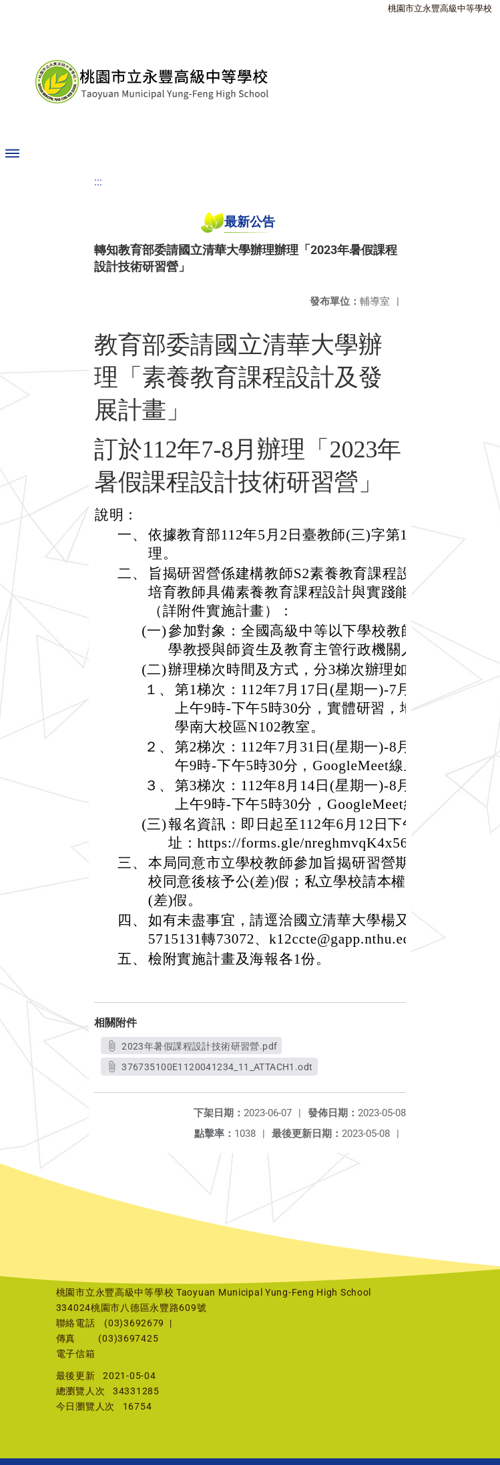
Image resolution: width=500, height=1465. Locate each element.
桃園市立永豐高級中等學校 (440, 8)
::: (98, 181)
